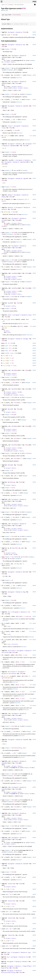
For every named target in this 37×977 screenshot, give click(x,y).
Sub (3, 815)
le (4, 691)
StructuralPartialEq (8, 972)
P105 (34, 2)
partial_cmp (7, 676)
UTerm (20, 748)
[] (6, 10)
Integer (25, 339)
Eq (8, 957)
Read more (19, 77)
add (5, 75)
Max (13, 370)
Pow (3, 715)
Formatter (20, 199)
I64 (6, 350)
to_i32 (5, 360)
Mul (9, 482)
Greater (13, 152)
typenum (12, 8)
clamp (5, 639)
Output (7, 49)
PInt (14, 14)
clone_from (7, 135)
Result (4, 201)
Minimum (6, 450)
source (3, 10)
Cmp (7, 60)
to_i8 (5, 355)
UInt (16, 748)
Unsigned (11, 32)
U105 (18, 14)
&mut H (4, 328)
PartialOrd (14, 644)
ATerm (13, 482)
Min (13, 426)
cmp (5, 616)
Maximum (6, 395)
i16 (10, 345)
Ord (9, 612)
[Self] (20, 326)
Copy (8, 952)
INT (7, 894)
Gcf (5, 279)
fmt (5, 199)
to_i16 (5, 358)
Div (3, 220)
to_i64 (5, 363)
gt (4, 698)
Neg (24, 592)
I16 (6, 345)
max (5, 382)
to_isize (6, 365)
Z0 (27, 106)
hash (5, 319)
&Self (3, 137)
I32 (6, 348)
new (8, 34)
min (5, 438)
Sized (8, 332)
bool (26, 655)
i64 (10, 350)
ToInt (10, 883)
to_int (6, 889)
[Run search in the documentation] (17, 4)
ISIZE (7, 353)
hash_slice (7, 326)
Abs (24, 44)
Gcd (13, 273)
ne (4, 662)
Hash (9, 315)
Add (3, 57)
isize (12, 353)
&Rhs (17, 662)
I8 (6, 343)
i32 (10, 348)
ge (4, 705)
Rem (3, 763)
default (6, 212)
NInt (6, 57)
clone (5, 130)
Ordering (28, 616)
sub (5, 831)
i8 (8, 343)
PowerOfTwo (27, 966)
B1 (24, 748)
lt (4, 684)
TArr (17, 548)
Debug (10, 195)
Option (4, 677)
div (5, 239)
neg (5, 605)
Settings (35, 4)
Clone (10, 126)
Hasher (13, 319)
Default (10, 207)
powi (5, 731)
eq (4, 655)
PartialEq (11, 650)
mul (5, 493)
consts (19, 8)
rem (5, 780)
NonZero (19, 32)
